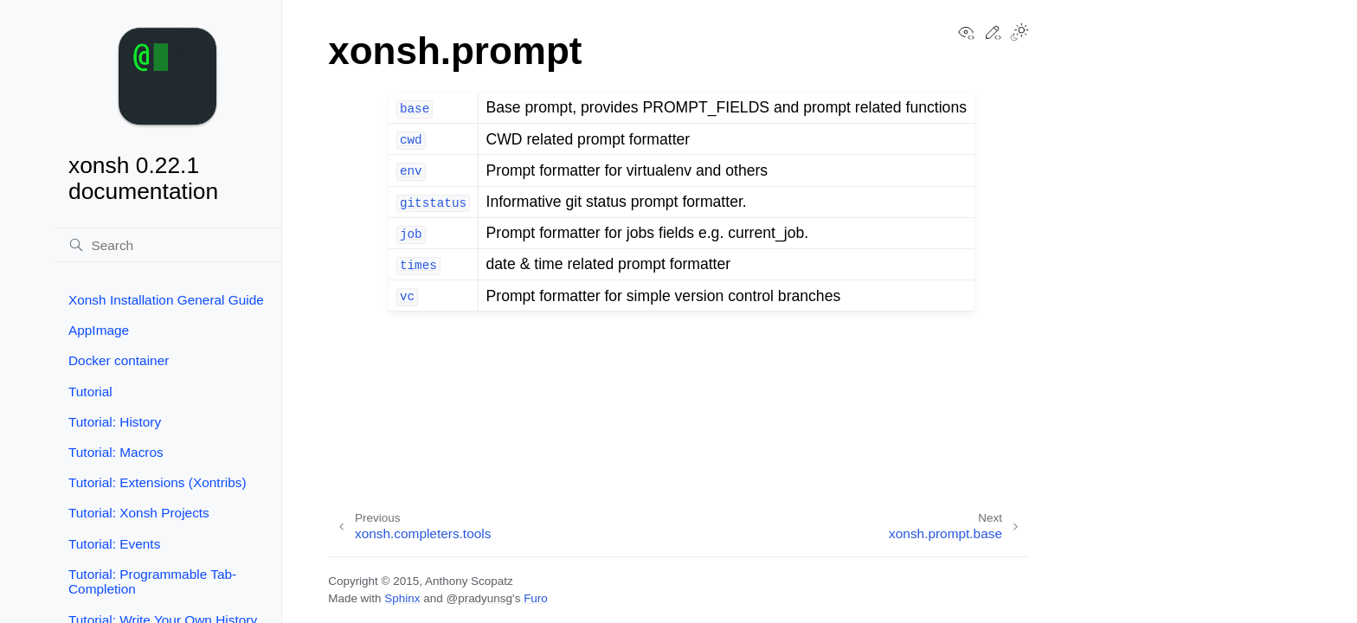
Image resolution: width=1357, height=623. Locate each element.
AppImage (98, 330)
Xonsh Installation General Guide (166, 299)
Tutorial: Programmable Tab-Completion (152, 582)
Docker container (118, 360)
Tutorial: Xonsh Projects (138, 512)
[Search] (167, 245)
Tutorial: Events (114, 543)
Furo (536, 598)
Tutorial (90, 391)
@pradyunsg (479, 598)
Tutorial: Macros (116, 452)
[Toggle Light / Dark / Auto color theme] (1019, 33)
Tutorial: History (114, 421)
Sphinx (402, 598)
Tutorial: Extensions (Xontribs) (157, 482)
